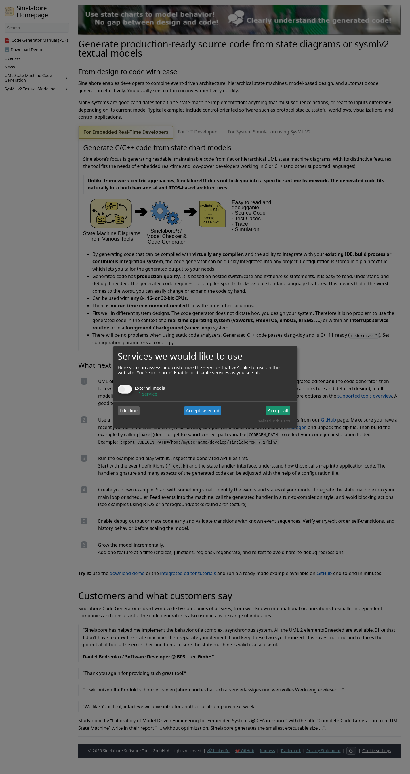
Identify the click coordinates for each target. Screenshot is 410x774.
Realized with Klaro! (273, 421)
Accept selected (203, 410)
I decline (128, 410)
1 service (146, 393)
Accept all (278, 410)
